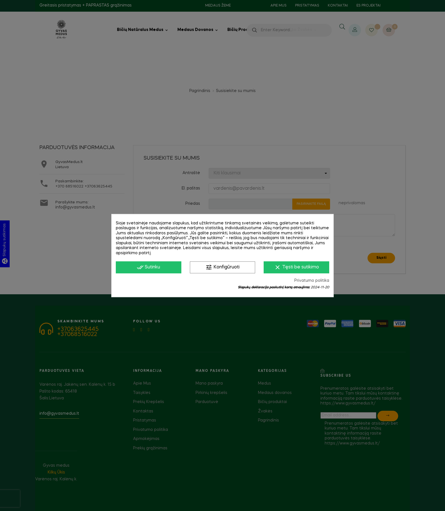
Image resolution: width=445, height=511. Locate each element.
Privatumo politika (311, 281)
